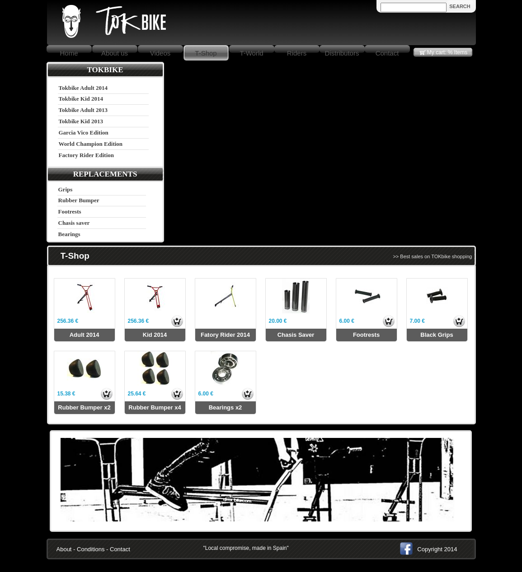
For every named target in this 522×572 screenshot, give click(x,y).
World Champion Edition (91, 143)
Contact (387, 53)
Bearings (69, 234)
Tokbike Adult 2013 (83, 110)
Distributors (342, 53)
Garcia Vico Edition (83, 132)
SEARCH (459, 6)
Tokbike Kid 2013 (81, 121)
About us (114, 53)
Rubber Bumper (78, 200)
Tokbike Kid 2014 (81, 98)
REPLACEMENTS (105, 174)
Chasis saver (74, 222)
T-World (251, 53)
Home (69, 53)
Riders (296, 53)
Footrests (69, 211)
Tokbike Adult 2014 (83, 87)
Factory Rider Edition (86, 155)
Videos (160, 53)
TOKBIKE (105, 69)
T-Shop (205, 53)
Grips (65, 189)
